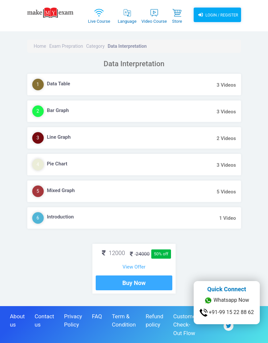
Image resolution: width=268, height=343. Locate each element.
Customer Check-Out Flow (185, 324)
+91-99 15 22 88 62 (227, 313)
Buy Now (134, 282)
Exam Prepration (66, 46)
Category (95, 46)
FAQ (97, 316)
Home (40, 46)
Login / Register (217, 15)
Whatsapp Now (226, 300)
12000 (113, 252)
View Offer (134, 267)
